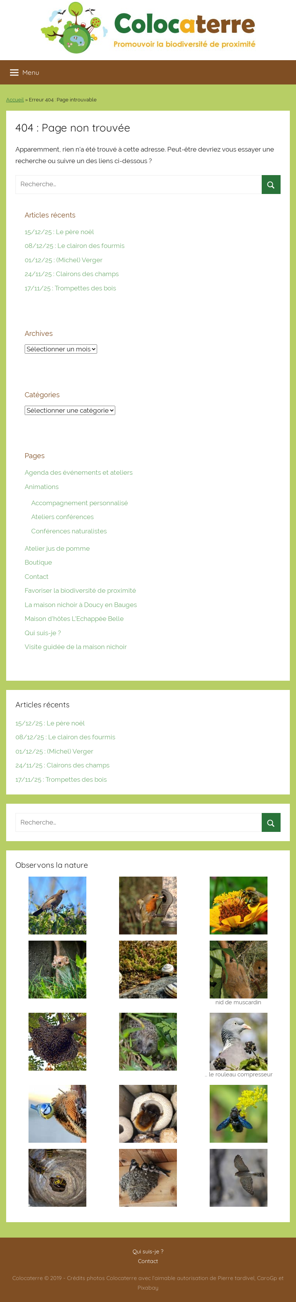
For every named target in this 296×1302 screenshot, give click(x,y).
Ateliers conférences (62, 517)
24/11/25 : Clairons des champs (72, 274)
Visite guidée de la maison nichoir (76, 647)
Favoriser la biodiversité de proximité (80, 590)
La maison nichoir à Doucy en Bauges (81, 605)
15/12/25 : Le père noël (59, 232)
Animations (42, 487)
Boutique (38, 562)
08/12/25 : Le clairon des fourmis (74, 246)
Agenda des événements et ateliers (79, 472)
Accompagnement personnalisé (79, 503)
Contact (37, 576)
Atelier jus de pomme (57, 548)
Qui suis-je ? (43, 633)
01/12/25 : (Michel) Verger (64, 260)
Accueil (15, 100)
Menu (24, 72)
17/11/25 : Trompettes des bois (70, 288)
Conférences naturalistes (69, 531)
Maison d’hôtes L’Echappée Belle (74, 618)
